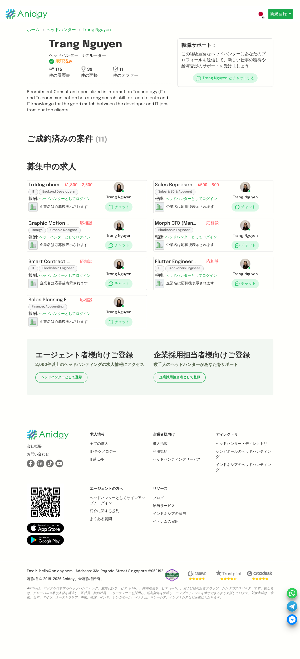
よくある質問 (101, 563)
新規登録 (277, 14)
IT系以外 (97, 504)
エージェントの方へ (106, 533)
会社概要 (34, 490)
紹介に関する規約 (104, 555)
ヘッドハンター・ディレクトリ (241, 488)
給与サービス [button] (164, 550)
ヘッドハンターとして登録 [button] (61, 421)
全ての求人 (99, 488)
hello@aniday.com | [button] (57, 615)
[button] (225, 78)
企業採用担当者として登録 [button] (179, 421)
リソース (160, 533)
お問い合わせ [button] (38, 498)
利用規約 (160, 496)
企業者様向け (164, 479)
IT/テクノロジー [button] (103, 496)
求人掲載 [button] (160, 488)
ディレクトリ (227, 479)
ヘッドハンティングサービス (177, 504)
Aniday (68, 623)
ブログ (158, 542)
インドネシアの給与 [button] (169, 558)
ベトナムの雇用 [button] (166, 566)
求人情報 (97, 479)
